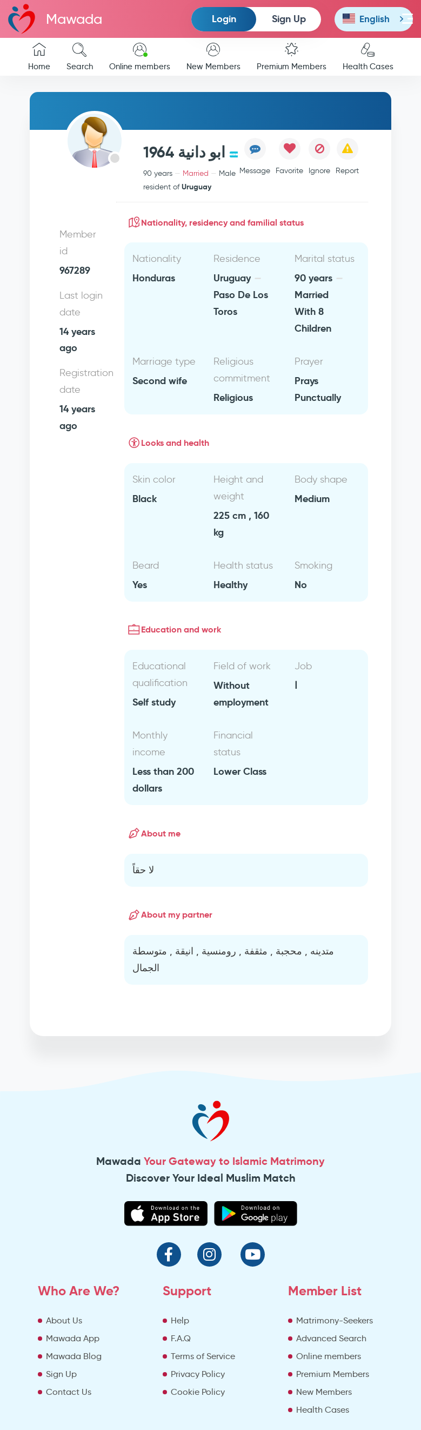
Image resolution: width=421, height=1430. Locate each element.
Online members (139, 57)
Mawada (55, 19)
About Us (64, 1320)
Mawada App (72, 1338)
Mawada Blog (74, 1356)
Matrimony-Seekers (334, 1320)
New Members (213, 57)
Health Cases (368, 57)
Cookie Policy (198, 1392)
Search (79, 57)
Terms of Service (203, 1356)
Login (224, 18)
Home (39, 57)
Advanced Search (331, 1338)
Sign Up (289, 18)
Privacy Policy (198, 1374)
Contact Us (68, 1392)
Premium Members (291, 57)
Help (180, 1320)
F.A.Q (181, 1338)
